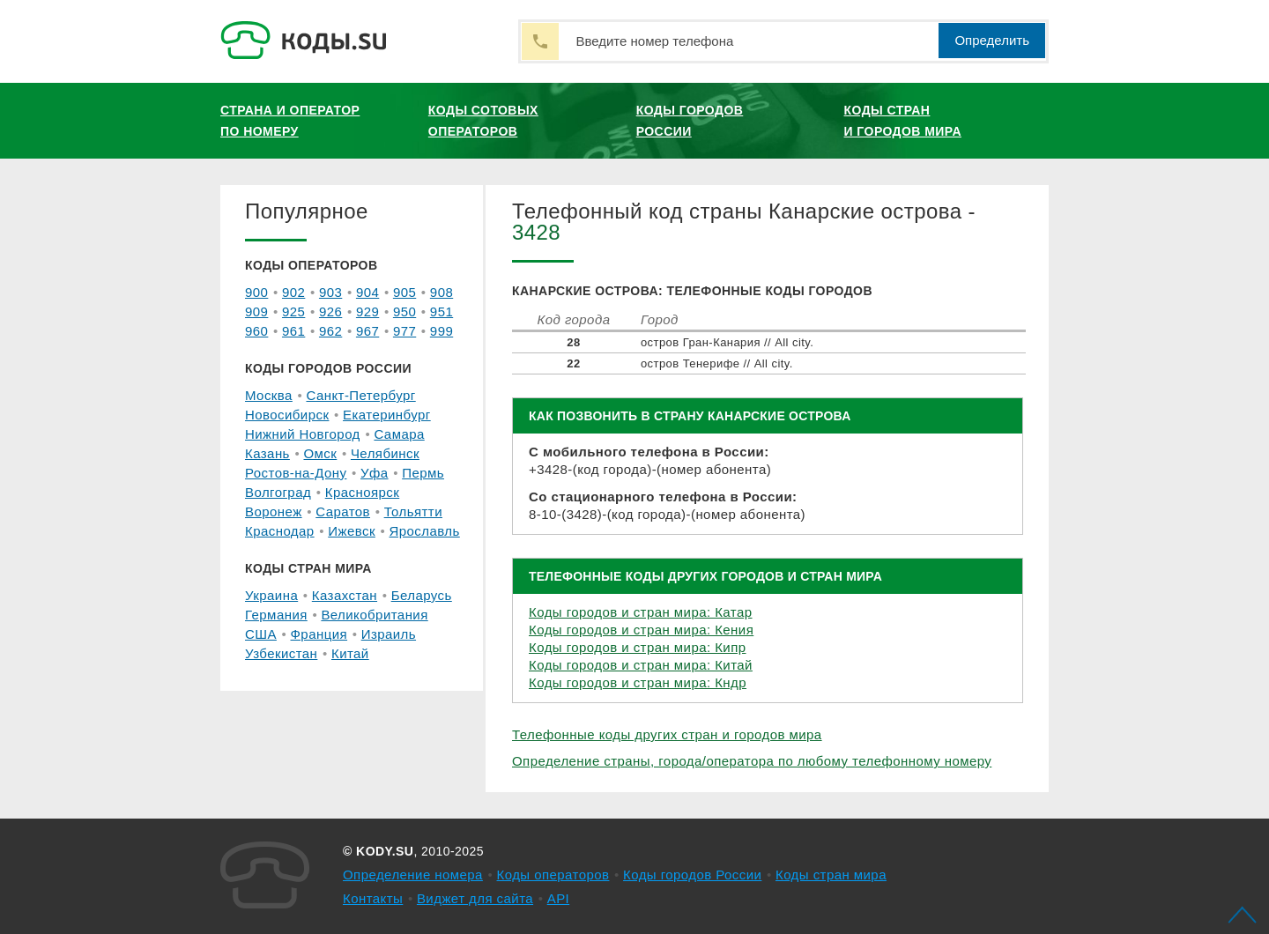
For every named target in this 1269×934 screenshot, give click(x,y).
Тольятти (413, 511)
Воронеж (273, 511)
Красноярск (362, 492)
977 (404, 330)
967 (367, 330)
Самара (399, 433)
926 (330, 311)
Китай (350, 653)
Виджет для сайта (475, 898)
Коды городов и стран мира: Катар (641, 611)
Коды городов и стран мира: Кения (641, 629)
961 (293, 330)
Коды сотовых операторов (483, 120)
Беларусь (421, 595)
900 (256, 292)
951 (441, 311)
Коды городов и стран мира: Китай (641, 664)
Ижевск (351, 530)
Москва (269, 395)
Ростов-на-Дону (295, 472)
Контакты (373, 898)
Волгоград (278, 492)
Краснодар (280, 530)
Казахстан (344, 595)
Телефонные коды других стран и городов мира (667, 734)
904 (367, 292)
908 (441, 292)
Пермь (423, 472)
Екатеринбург (387, 414)
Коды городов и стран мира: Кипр (637, 647)
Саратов (342, 511)
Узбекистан (281, 653)
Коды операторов (553, 874)
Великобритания (374, 614)
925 (293, 311)
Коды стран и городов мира (902, 120)
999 (441, 330)
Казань (267, 453)
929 (367, 311)
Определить (991, 40)
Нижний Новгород (302, 433)
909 (256, 311)
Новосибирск (287, 414)
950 (404, 311)
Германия (276, 614)
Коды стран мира (831, 874)
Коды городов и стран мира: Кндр (637, 682)
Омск (320, 453)
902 (293, 292)
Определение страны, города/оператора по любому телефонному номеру (751, 760)
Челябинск (385, 453)
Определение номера (413, 874)
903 (330, 292)
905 (404, 292)
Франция (319, 633)
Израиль (388, 633)
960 (256, 330)
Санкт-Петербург (360, 395)
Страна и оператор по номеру (290, 120)
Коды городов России (690, 120)
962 (330, 330)
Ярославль (425, 530)
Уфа (374, 472)
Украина (271, 595)
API (558, 898)
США (261, 633)
